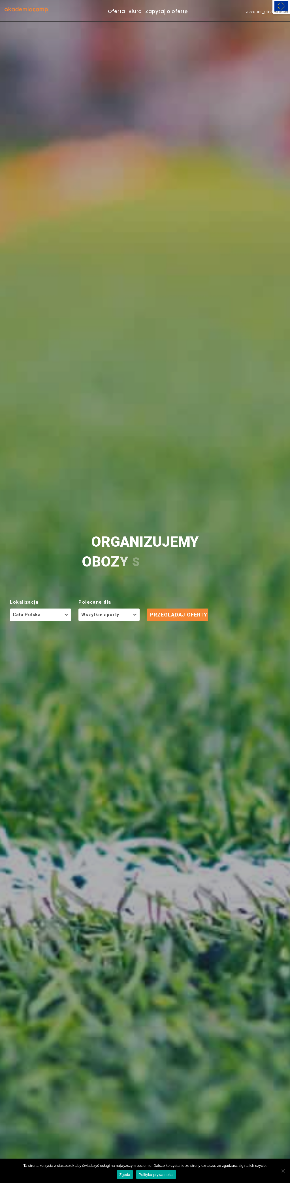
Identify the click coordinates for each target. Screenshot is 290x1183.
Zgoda (125, 1174)
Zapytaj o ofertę (166, 12)
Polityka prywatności (156, 1174)
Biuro (135, 12)
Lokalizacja (24, 602)
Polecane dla (94, 602)
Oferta (116, 12)
